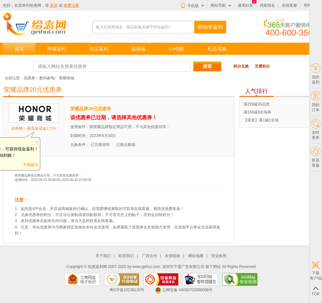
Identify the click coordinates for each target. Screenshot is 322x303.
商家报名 (267, 5)
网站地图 (195, 256)
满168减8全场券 (257, 112)
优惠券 (29, 78)
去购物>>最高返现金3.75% (33, 128)
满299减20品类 (256, 104)
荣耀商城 (66, 78)
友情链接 (172, 256)
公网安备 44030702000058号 (183, 290)
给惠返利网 (97, 266)
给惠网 (35, 5)
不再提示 (30, 164)
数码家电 (47, 78)
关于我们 (103, 256)
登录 (53, 5)
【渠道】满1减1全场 (260, 120)
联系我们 (126, 256)
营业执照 (218, 256)
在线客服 (289, 5)
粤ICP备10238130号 (127, 290)
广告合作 (149, 256)
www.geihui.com (146, 266)
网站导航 (218, 5)
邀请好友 (245, 5)
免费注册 (71, 5)
